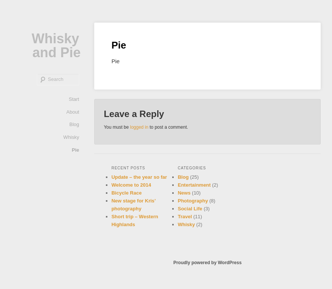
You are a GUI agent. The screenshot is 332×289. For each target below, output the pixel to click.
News (184, 193)
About (72, 112)
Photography (193, 201)
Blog (74, 124)
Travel (185, 216)
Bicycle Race (127, 193)
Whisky (71, 137)
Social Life (190, 208)
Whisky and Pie (56, 45)
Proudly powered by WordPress (207, 262)
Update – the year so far (139, 177)
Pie (75, 150)
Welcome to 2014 (131, 185)
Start (74, 99)
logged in (139, 127)
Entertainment (194, 185)
